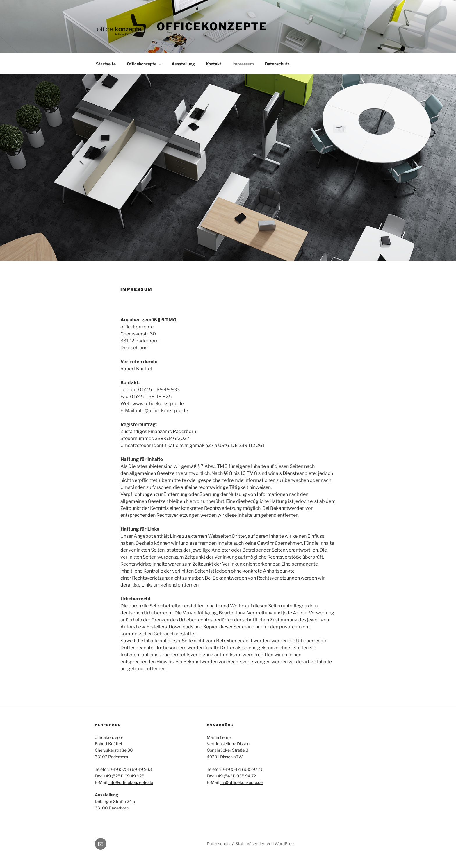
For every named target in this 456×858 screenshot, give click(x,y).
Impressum (243, 63)
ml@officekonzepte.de (241, 782)
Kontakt (213, 63)
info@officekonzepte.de (130, 782)
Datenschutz (277, 63)
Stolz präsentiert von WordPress (265, 843)
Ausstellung (183, 63)
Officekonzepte (212, 26)
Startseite (106, 63)
